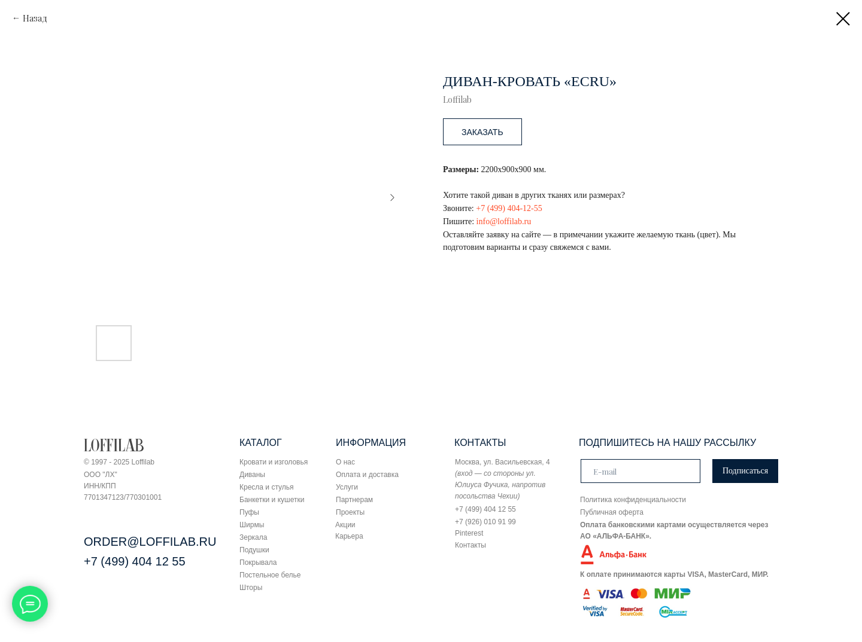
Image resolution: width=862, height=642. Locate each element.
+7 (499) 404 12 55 (135, 561)
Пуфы (249, 512)
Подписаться (745, 470)
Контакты (470, 545)
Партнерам (354, 500)
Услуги (347, 487)
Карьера (349, 536)
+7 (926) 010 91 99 (485, 522)
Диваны (252, 474)
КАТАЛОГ (260, 443)
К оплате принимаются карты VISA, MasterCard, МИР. (674, 574)
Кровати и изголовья (273, 462)
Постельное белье (270, 575)
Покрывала (258, 562)
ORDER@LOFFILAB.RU (150, 541)
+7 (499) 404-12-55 (509, 208)
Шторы (250, 587)
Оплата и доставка (367, 474)
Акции (345, 525)
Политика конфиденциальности (633, 500)
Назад (35, 18)
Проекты (350, 512)
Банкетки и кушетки (271, 500)
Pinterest (469, 533)
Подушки (254, 550)
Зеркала (253, 537)
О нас (345, 462)
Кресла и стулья (266, 487)
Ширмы (251, 525)
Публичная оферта (612, 512)
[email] (640, 471)
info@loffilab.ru (504, 221)
